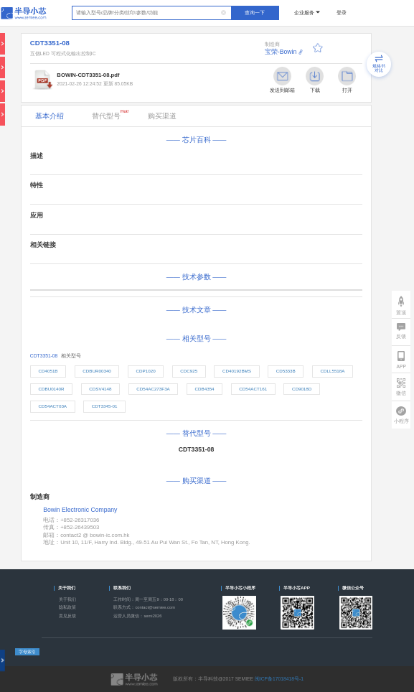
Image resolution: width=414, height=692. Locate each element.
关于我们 (67, 599)
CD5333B (286, 370)
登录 (342, 12)
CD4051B (47, 370)
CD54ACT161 (253, 388)
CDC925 (188, 370)
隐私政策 (67, 607)
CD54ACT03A (52, 405)
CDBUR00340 (97, 370)
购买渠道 (162, 116)
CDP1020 (146, 370)
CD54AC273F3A (153, 388)
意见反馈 (67, 616)
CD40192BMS (236, 370)
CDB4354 (204, 388)
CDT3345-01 (105, 405)
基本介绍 (49, 116)
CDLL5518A (332, 370)
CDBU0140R (51, 388)
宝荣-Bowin (280, 51)
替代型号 (110, 114)
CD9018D (301, 388)
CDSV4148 (100, 388)
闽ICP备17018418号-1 (279, 678)
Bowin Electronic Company (80, 510)
